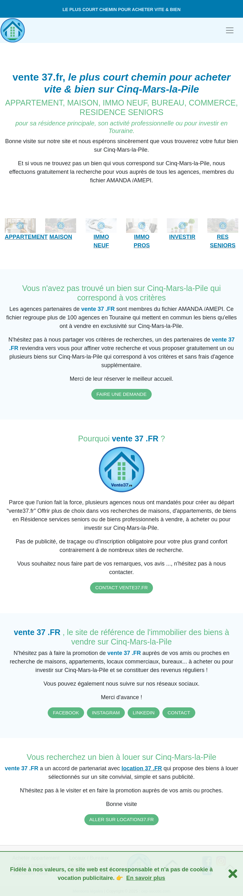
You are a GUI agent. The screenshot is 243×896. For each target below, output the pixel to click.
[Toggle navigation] (229, 30)
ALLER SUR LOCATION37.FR (121, 819)
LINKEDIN (144, 712)
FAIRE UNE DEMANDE (121, 394)
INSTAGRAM (106, 712)
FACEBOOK (66, 712)
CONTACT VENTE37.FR (121, 587)
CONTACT (178, 712)
